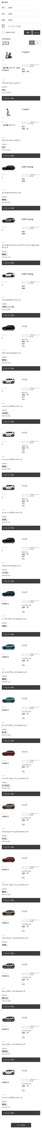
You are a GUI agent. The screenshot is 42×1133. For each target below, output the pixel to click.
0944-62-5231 (6, 575)
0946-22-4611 (6, 841)
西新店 (4, 1104)
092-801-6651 (6, 469)
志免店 (4, 519)
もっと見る (23, 1125)
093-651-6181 (6, 788)
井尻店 (4, 945)
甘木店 (4, 838)
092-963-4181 (6, 363)
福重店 (4, 254)
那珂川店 (5, 998)
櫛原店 (4, 892)
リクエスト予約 (21, 98)
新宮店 (4, 360)
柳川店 (4, 732)
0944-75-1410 (6, 735)
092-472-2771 (6, 1054)
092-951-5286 (6, 1001)
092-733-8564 (6, 92)
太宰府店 (5, 413)
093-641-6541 (6, 202)
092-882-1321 (6, 257)
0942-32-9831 (6, 894)
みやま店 (5, 572)
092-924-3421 (6, 416)
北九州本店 (5, 785)
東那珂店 (5, 1051)
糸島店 (4, 626)
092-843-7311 (6, 1107)
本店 (3, 90)
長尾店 (4, 466)
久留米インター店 (7, 307)
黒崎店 (4, 199)
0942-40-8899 (6, 309)
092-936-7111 (6, 522)
